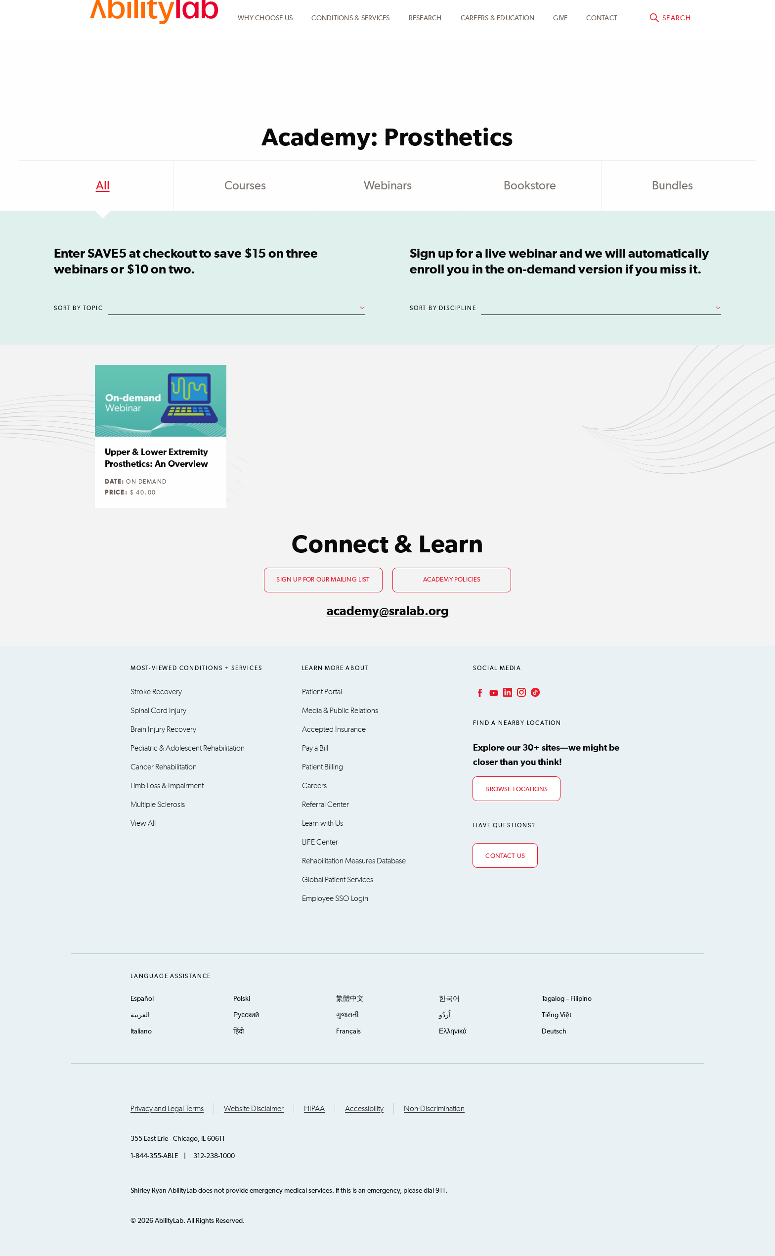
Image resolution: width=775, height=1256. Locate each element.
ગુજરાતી (347, 1015)
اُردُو (445, 1015)
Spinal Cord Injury (158, 711)
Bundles (672, 186)
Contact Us (505, 856)
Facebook (479, 692)
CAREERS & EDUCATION (498, 65)
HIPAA (314, 1109)
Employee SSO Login (335, 898)
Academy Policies (452, 580)
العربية (140, 1015)
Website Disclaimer (254, 1109)
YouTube (493, 692)
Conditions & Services (350, 65)
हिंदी (238, 1031)
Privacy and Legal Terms (167, 1109)
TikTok (534, 692)
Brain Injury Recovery (163, 729)
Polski (241, 998)
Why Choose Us (265, 65)
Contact (601, 65)
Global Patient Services (337, 880)
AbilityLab (154, 49)
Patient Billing (322, 767)
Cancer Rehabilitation (163, 767)
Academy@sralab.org (653, 18)
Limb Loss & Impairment (167, 786)
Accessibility (364, 1109)
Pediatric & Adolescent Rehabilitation (187, 748)
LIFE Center (320, 842)
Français (348, 1031)
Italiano (141, 1031)
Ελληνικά (453, 1031)
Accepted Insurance (334, 729)
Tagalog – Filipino (567, 998)
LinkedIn (507, 692)
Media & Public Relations (340, 711)
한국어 (449, 998)
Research (425, 65)
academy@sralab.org (388, 611)
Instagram (520, 692)
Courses (245, 186)
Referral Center (325, 804)
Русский (246, 1015)
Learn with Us (322, 823)
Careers (314, 786)
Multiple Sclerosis (157, 804)
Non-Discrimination (434, 1109)
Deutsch (554, 1031)
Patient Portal (322, 692)
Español (142, 998)
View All (143, 823)
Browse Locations (516, 789)
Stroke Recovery (156, 692)
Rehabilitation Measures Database (354, 861)
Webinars (388, 186)
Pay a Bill (315, 748)
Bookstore (530, 186)
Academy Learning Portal (512, 18)
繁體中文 (350, 998)
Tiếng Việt (556, 1015)
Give (560, 65)
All (103, 186)
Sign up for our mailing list (323, 580)
